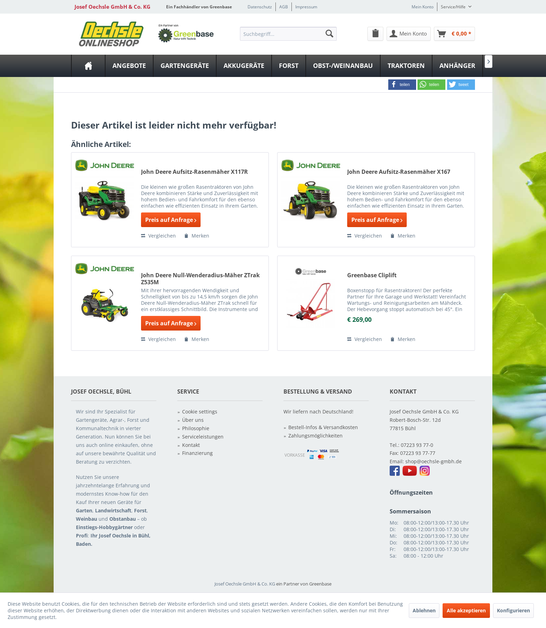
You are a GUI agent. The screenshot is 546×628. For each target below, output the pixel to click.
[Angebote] (129, 66)
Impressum (306, 7)
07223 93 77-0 (417, 445)
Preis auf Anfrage (170, 220)
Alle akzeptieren (466, 610)
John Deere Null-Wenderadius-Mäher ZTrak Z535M (200, 279)
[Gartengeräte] (185, 66)
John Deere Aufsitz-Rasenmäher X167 (398, 172)
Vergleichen (158, 235)
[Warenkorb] (454, 34)
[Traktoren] (406, 66)
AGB (283, 7)
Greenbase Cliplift (372, 275)
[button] (402, 84)
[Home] (88, 66)
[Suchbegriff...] (288, 34)
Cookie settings (199, 411)
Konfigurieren (513, 610)
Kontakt (191, 445)
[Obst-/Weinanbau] (343, 66)
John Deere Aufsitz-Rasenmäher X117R (194, 172)
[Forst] (288, 66)
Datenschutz (260, 7)
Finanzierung (197, 453)
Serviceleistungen (203, 436)
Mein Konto (423, 7)
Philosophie (195, 428)
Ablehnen (424, 610)
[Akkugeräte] (244, 66)
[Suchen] (329, 33)
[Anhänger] (457, 66)
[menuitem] (288, 33)
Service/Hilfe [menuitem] (454, 7)
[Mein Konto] (409, 34)
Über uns (193, 420)
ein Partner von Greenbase (304, 584)
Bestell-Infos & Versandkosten (323, 427)
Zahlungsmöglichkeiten (315, 435)
